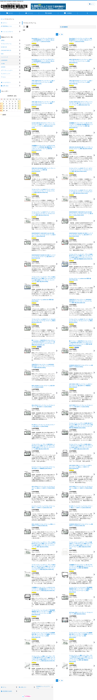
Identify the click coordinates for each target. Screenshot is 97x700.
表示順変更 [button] (64, 27)
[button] (48, 13)
